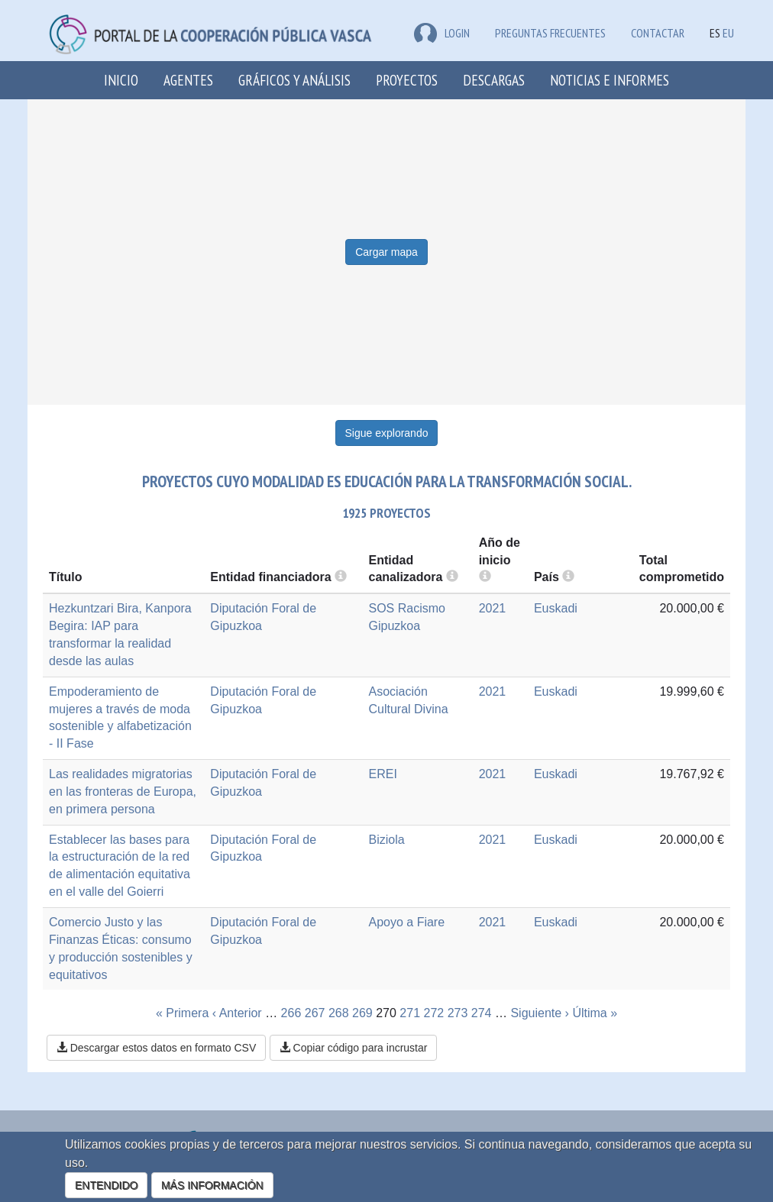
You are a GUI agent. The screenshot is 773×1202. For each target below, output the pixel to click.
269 (362, 1013)
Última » (594, 1013)
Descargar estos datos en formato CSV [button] (156, 1048)
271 (409, 1013)
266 (291, 1013)
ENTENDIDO (106, 1185)
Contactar (657, 32)
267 (315, 1013)
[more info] (485, 576)
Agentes (188, 79)
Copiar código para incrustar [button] (354, 1048)
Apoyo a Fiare (406, 922)
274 (481, 1013)
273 (458, 1013)
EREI (382, 773)
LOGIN (442, 32)
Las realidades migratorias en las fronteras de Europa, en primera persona (122, 791)
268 (338, 1013)
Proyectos (407, 79)
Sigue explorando (387, 433)
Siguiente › (539, 1013)
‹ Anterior (237, 1013)
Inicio (121, 79)
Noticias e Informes (609, 79)
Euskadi (555, 608)
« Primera (182, 1013)
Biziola (386, 839)
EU (728, 32)
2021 (492, 608)
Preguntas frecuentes (550, 32)
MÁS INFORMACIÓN (212, 1185)
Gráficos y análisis (294, 79)
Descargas (494, 79)
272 (434, 1013)
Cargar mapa (386, 252)
